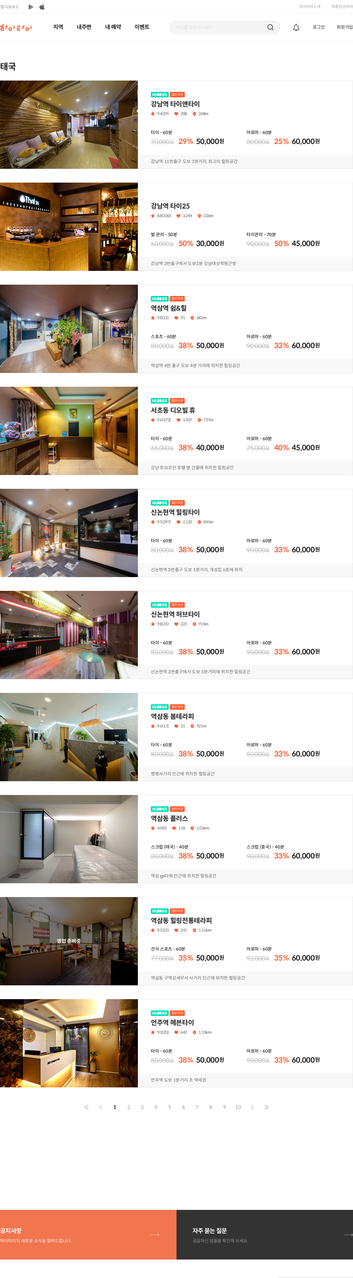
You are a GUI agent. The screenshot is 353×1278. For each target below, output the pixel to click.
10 (238, 1107)
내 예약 (113, 27)
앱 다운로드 (9, 6)
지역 (58, 27)
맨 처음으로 (86, 1107)
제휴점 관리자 (342, 6)
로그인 (319, 27)
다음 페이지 (252, 1107)
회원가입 (345, 27)
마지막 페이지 (266, 1107)
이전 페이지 (101, 1107)
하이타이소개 (309, 6)
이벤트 (142, 27)
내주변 (84, 27)
